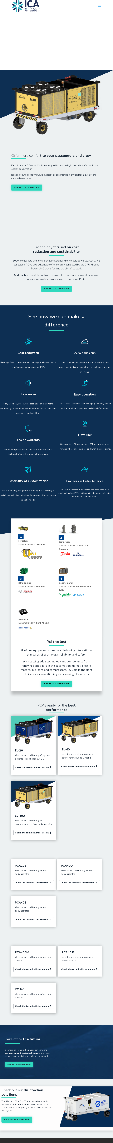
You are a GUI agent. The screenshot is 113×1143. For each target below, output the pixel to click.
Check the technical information (32, 767)
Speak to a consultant (26, 187)
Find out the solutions (16, 1119)
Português (96, 25)
